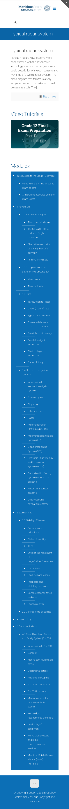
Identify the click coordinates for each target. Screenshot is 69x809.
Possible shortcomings (40, 333)
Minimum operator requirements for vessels (38, 702)
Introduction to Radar (39, 301)
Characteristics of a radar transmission (38, 324)
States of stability (37, 539)
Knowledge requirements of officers (40, 715)
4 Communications (27, 626)
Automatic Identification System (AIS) (40, 437)
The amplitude (35, 286)
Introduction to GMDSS (40, 646)
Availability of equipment (35, 726)
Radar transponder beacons (38, 490)
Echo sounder (35, 411)
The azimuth (34, 279)
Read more (49, 96)
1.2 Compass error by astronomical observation (35, 269)
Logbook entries (36, 604)
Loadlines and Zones (39, 575)
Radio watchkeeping (38, 677)
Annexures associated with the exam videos (38, 196)
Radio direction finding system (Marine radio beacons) (39, 477)
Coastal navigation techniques (37, 342)
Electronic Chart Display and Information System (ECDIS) (40, 462)
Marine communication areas (40, 661)
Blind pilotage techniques (35, 353)
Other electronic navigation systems (38, 501)
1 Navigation (23, 206)
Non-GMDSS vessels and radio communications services (38, 742)
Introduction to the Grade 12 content (35, 175)
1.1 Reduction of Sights (34, 214)
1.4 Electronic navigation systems (35, 372)
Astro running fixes (38, 259)
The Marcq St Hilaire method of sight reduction (38, 233)
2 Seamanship (24, 512)
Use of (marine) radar (39, 308)
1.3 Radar (27, 294)
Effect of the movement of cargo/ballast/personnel (40, 557)
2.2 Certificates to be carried (36, 611)
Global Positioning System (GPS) (37, 449)
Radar (31, 418)
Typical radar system (32, 50)
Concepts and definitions (35, 530)
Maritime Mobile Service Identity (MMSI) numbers (40, 759)
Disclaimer (35, 801)
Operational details (38, 670)
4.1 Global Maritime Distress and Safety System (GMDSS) (37, 636)
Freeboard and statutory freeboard (38, 583)
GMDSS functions (37, 691)
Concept (32, 653)
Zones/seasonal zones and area (40, 595)
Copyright (44, 797)
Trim (30, 546)
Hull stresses (35, 568)
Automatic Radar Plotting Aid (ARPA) (38, 426)
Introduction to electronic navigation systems (38, 386)
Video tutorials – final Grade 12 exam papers (38, 185)
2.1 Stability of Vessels (33, 520)
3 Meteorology (24, 619)
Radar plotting (35, 362)
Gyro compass (35, 397)
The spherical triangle (39, 222)
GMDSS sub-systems (39, 684)
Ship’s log (33, 404)
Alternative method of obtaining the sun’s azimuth (39, 248)
